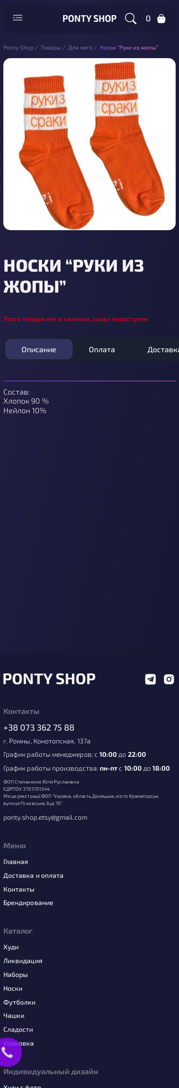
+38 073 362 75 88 (39, 727)
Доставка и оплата (33, 875)
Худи (11, 947)
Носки (12, 988)
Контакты (19, 889)
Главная (16, 861)
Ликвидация (22, 961)
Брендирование (28, 902)
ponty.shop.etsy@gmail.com (45, 817)
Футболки (19, 1002)
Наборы (15, 974)
